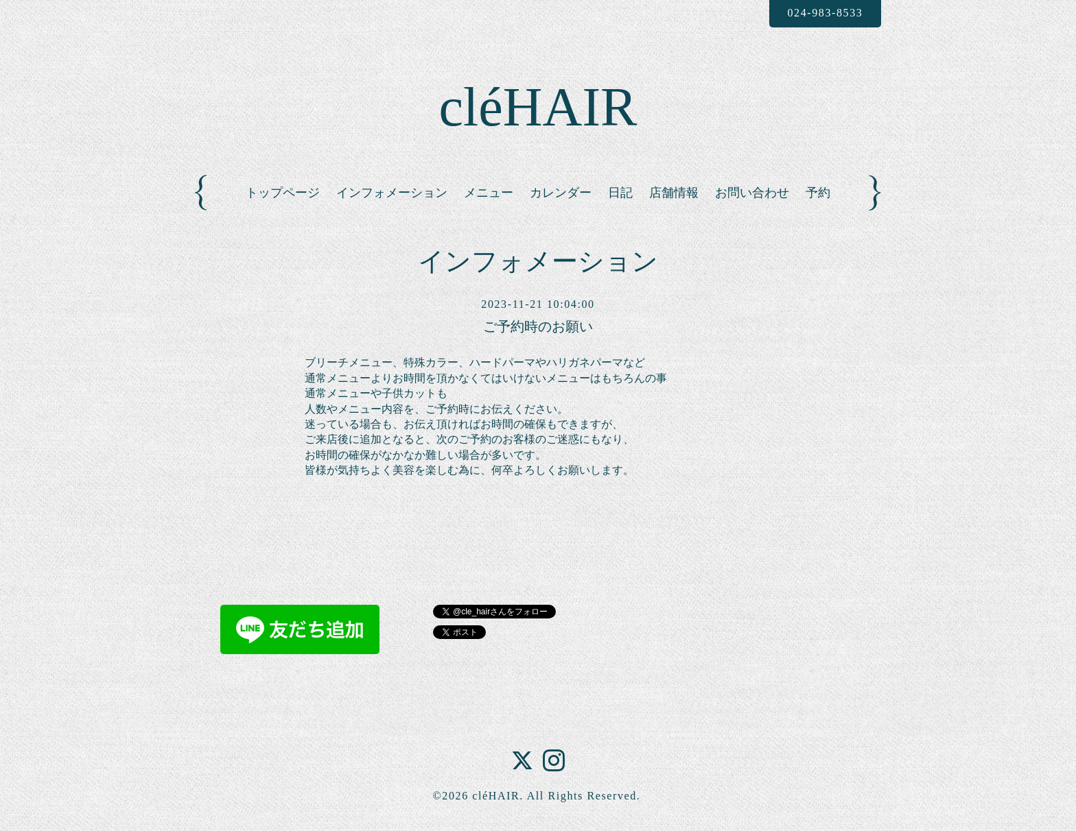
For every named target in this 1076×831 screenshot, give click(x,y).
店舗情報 (674, 193)
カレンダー (561, 193)
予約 (818, 193)
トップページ (283, 193)
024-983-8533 (825, 13)
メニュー (488, 193)
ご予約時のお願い (538, 326)
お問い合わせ (752, 193)
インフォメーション (391, 193)
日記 (620, 193)
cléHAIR (538, 107)
